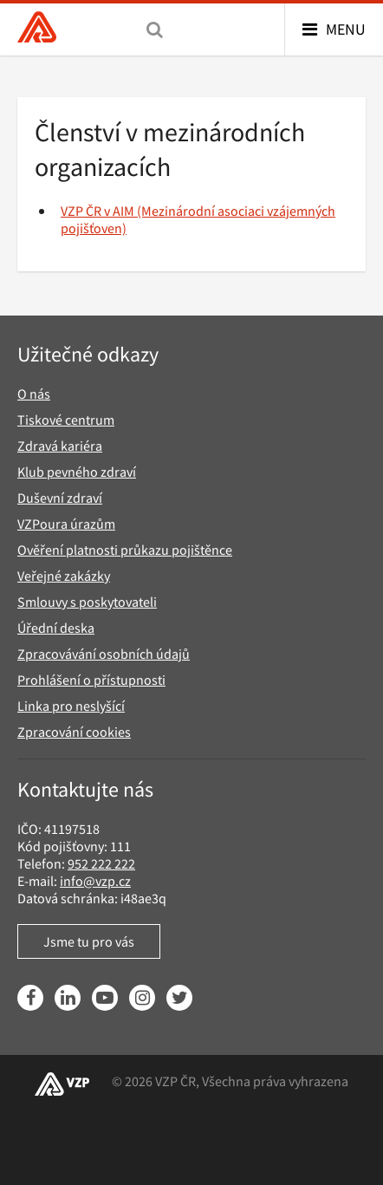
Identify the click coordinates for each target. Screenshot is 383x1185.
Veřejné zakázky (63, 575)
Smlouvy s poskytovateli (87, 601)
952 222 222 (101, 863)
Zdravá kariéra (59, 445)
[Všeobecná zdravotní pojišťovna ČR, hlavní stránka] (36, 29)
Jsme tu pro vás (88, 941)
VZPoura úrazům (66, 523)
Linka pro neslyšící (71, 705)
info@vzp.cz (95, 880)
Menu (346, 29)
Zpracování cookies (74, 731)
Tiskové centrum (65, 419)
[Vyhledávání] (155, 29)
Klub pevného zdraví (76, 471)
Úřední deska (55, 627)
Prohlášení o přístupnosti (91, 679)
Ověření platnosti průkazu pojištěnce (124, 549)
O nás (33, 393)
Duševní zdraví (59, 497)
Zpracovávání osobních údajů (103, 653)
